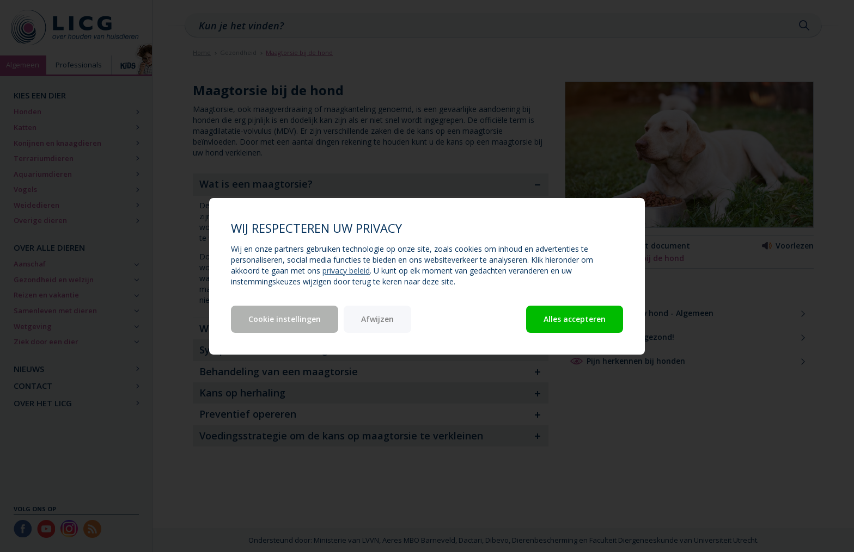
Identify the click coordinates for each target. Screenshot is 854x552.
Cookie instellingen (284, 319)
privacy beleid (346, 270)
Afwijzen (377, 319)
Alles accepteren (575, 319)
